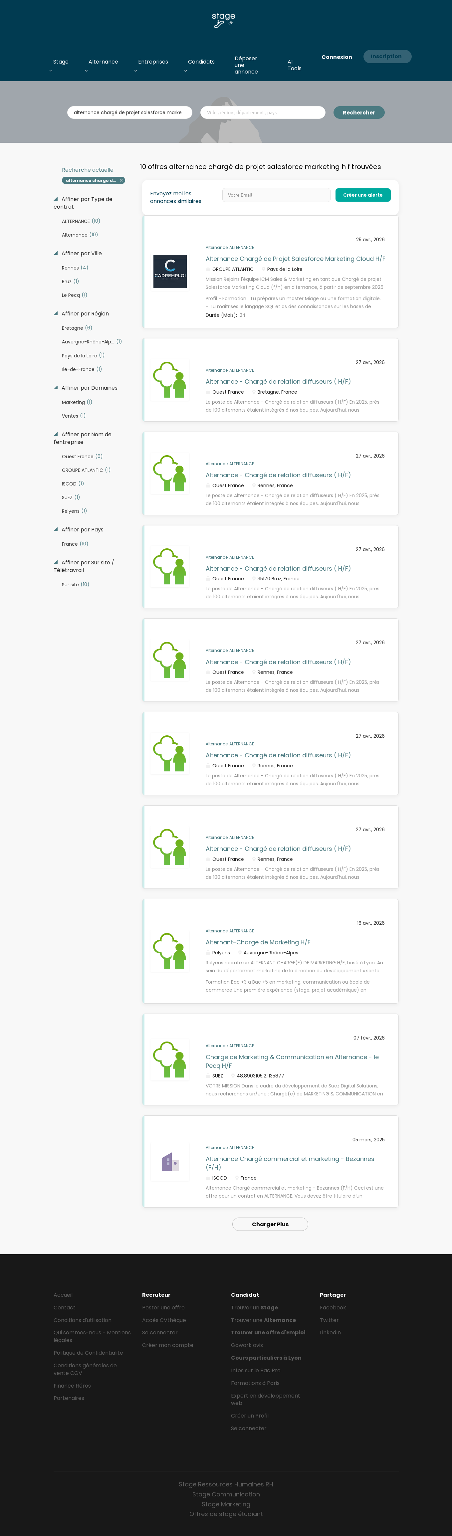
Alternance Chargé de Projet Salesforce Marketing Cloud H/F (295, 259)
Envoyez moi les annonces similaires (175, 197)
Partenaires (69, 1398)
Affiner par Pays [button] (82, 529)
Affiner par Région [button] (84, 313)
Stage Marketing (226, 1504)
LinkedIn (330, 1332)
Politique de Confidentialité (88, 1353)
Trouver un (254, 1307)
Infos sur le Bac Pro (256, 1370)
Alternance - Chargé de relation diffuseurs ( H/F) (278, 381)
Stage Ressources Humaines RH (226, 1484)
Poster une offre (163, 1307)
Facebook (333, 1307)
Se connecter (160, 1332)
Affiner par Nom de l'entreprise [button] (83, 438)
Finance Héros (72, 1386)
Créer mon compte (167, 1345)
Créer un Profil (250, 1416)
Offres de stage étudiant (226, 1514)
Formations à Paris (255, 1383)
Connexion (337, 57)
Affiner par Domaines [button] (88, 388)
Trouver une (263, 1320)
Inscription (386, 56)
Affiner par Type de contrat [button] (83, 203)
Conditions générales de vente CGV (85, 1369)
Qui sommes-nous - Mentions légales (92, 1336)
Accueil (63, 1295)
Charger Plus (270, 1224)
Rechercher (359, 112)
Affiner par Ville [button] (81, 253)
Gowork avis (247, 1345)
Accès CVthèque (164, 1320)
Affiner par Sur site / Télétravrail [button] (84, 566)
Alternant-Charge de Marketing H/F (258, 942)
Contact (65, 1307)
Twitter (329, 1320)
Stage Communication (226, 1494)
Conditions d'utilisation (83, 1320)
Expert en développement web (265, 1399)
